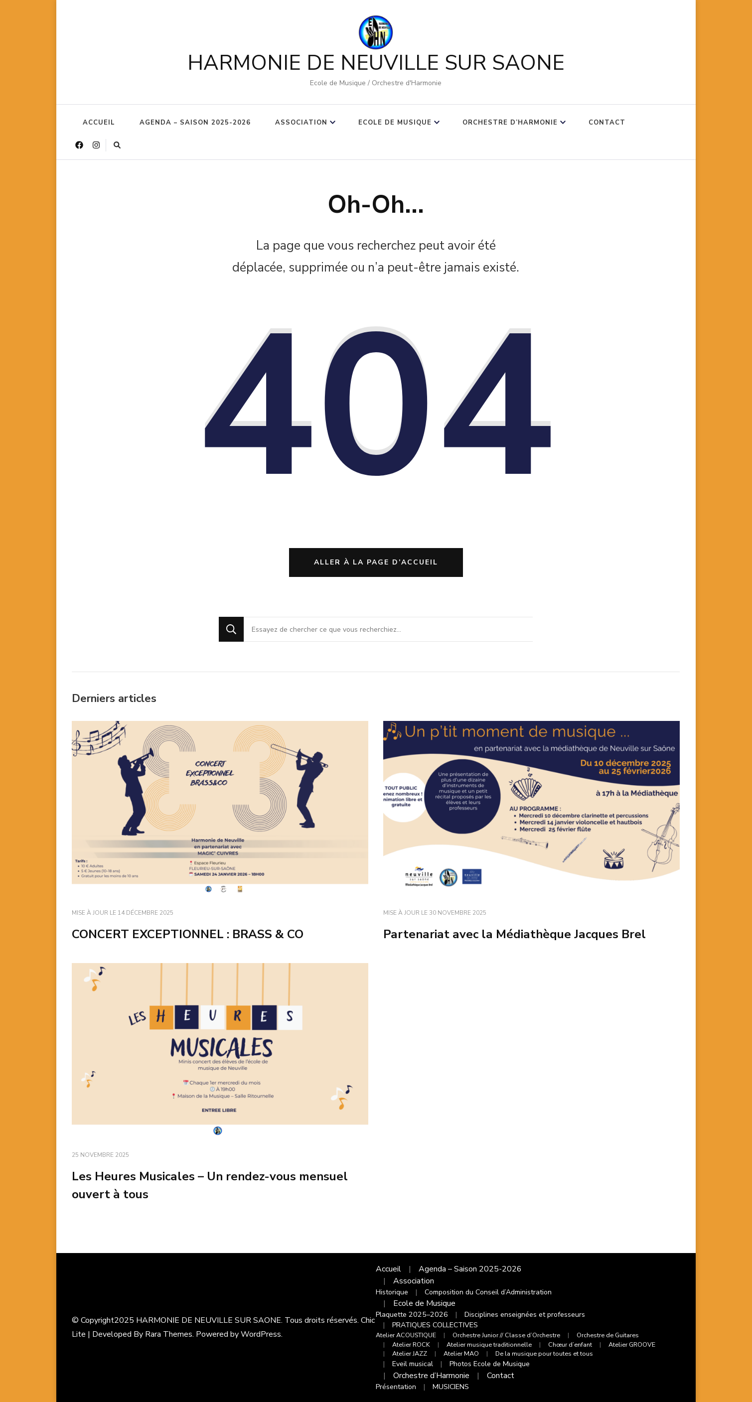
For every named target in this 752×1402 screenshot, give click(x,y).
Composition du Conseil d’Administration (488, 1292)
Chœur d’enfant (570, 1344)
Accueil (99, 122)
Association (301, 122)
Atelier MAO (461, 1353)
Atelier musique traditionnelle (489, 1344)
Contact (607, 122)
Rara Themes (168, 1334)
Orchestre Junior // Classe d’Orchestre (506, 1335)
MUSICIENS (451, 1387)
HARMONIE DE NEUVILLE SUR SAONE (376, 63)
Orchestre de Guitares (608, 1335)
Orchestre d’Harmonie (510, 122)
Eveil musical (412, 1364)
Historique (392, 1292)
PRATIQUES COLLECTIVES (435, 1325)
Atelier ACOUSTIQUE (406, 1335)
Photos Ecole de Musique (490, 1364)
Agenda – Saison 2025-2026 (195, 122)
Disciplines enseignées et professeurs (524, 1314)
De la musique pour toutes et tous (544, 1353)
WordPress (261, 1334)
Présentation (396, 1387)
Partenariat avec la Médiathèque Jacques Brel (514, 934)
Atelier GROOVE (631, 1344)
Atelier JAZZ (409, 1353)
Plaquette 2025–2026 (412, 1314)
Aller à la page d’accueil (376, 562)
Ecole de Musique (395, 122)
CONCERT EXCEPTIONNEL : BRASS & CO (187, 934)
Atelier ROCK (411, 1344)
